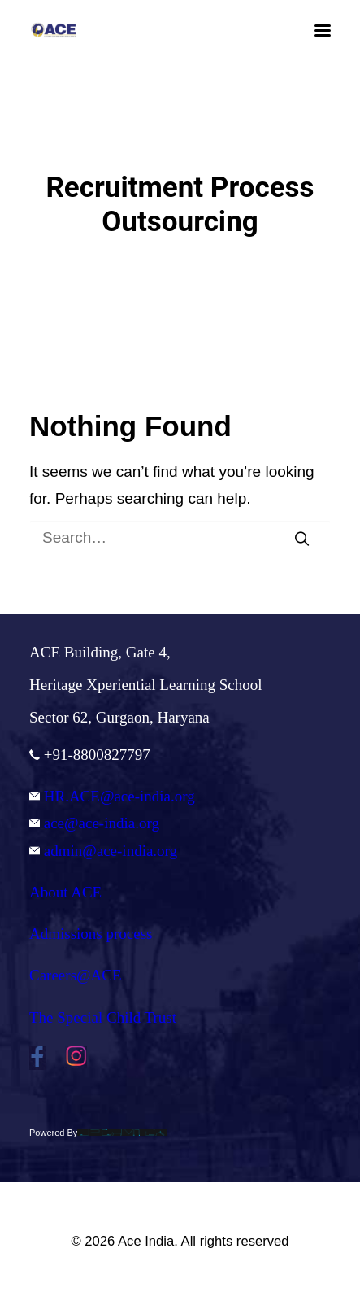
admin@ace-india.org (103, 850)
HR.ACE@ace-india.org (112, 796)
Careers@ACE (75, 975)
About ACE (65, 892)
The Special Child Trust (102, 1017)
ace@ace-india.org (94, 823)
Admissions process (90, 933)
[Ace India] (53, 30)
